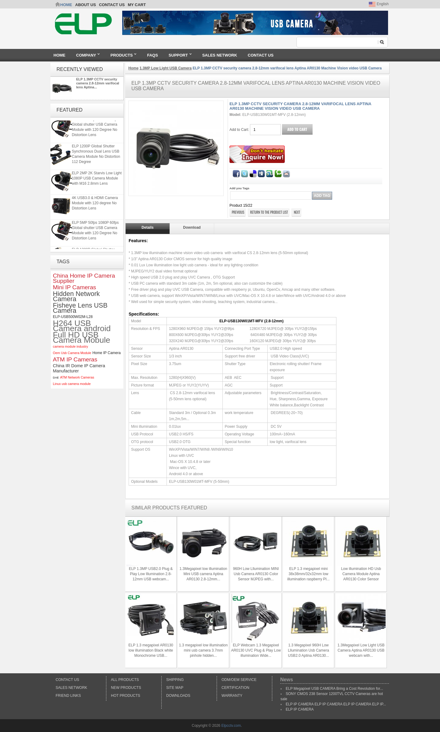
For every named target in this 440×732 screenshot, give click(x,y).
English (379, 4)
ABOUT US (85, 4)
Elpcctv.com (231, 725)
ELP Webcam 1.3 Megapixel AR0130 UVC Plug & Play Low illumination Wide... (256, 650)
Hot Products (125, 695)
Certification (235, 688)
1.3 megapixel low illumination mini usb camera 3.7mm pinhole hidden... (203, 650)
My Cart (137, 4)
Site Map (174, 688)
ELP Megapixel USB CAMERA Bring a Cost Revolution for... (334, 688)
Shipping (175, 680)
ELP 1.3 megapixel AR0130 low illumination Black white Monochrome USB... (150, 650)
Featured (69, 110)
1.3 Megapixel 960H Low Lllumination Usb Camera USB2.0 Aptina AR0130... (308, 650)
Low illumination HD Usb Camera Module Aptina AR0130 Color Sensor (361, 574)
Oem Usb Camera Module (72, 353)
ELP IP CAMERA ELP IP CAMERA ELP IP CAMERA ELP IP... (336, 704)
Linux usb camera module (72, 384)
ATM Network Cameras (77, 377)
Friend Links (68, 695)
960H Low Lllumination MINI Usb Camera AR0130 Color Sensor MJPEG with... (256, 574)
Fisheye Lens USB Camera (80, 308)
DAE (56, 377)
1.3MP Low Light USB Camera (166, 68)
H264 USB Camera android (82, 326)
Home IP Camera (106, 353)
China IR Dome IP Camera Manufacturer (79, 368)
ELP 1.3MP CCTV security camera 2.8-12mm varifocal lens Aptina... (97, 83)
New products (126, 688)
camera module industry (70, 346)
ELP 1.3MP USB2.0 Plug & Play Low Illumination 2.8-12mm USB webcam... (151, 574)
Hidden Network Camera (76, 296)
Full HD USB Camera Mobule (81, 337)
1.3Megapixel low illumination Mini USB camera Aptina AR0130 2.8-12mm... (203, 574)
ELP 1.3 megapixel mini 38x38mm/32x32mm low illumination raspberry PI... (308, 574)
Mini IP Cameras (74, 287)
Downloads (178, 695)
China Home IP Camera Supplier (84, 278)
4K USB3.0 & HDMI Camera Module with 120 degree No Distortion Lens (95, 203)
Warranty (232, 695)
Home (66, 4)
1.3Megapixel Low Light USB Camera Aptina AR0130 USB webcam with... (360, 650)
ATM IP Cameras (75, 359)
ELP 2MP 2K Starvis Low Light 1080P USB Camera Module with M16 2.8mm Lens (97, 179)
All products (125, 680)
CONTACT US (112, 4)
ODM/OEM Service (239, 680)
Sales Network (71, 688)
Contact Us (67, 680)
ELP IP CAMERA (300, 709)
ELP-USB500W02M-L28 (73, 317)
